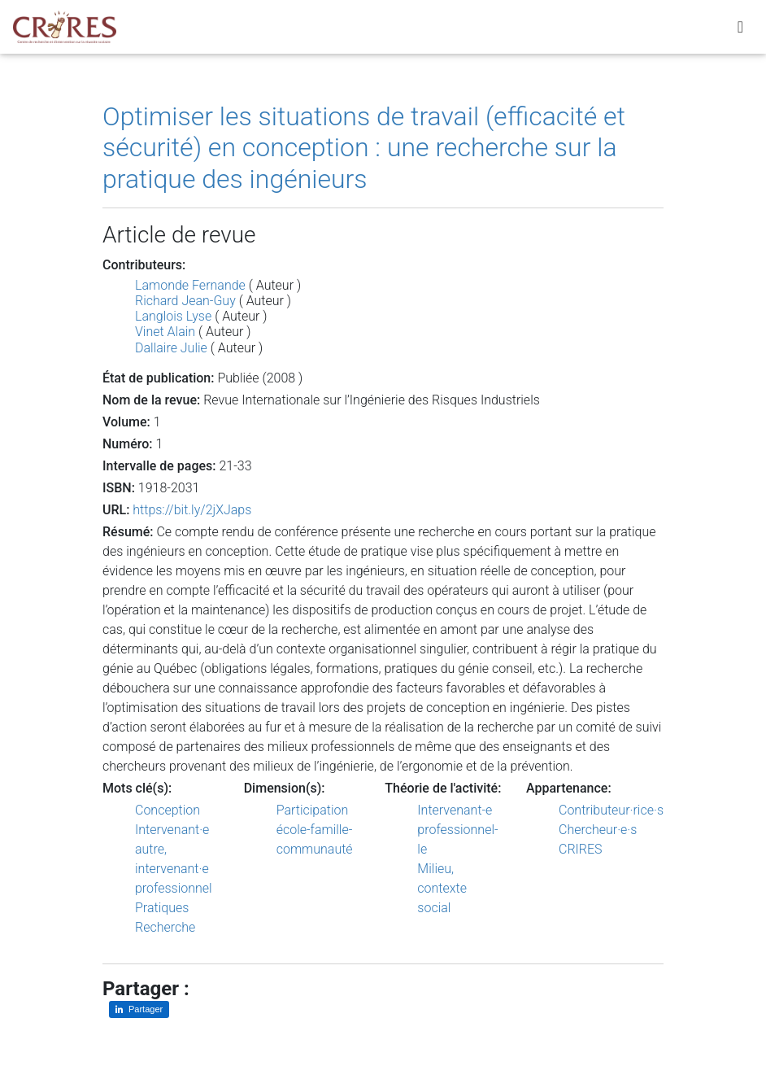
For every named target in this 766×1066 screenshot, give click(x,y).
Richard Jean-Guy (185, 300)
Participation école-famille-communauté (314, 829)
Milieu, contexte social (442, 888)
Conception (167, 810)
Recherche (165, 927)
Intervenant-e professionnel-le (457, 829)
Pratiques (162, 907)
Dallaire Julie (171, 348)
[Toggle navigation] (740, 30)
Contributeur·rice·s (611, 810)
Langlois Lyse (173, 316)
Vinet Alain (165, 331)
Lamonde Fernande (190, 285)
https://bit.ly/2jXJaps (192, 510)
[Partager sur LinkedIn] (139, 1009)
